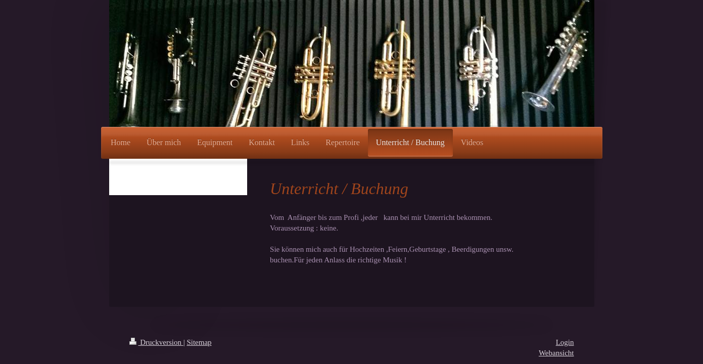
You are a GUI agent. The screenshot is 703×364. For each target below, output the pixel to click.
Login (565, 342)
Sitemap (198, 342)
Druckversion (156, 342)
